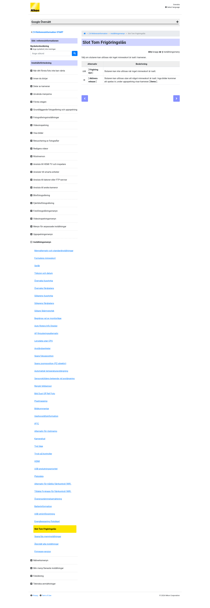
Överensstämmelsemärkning (48, 499)
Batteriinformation (43, 506)
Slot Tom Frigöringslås (45, 529)
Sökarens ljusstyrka (43, 296)
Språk (37, 265)
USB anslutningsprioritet (46, 469)
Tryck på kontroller (43, 453)
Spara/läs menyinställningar (47, 536)
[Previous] (85, 98)
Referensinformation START (47, 32)
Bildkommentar (41, 408)
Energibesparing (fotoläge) (47, 521)
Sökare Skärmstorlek (44, 311)
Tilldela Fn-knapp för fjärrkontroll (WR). (52, 491)
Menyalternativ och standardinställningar (53, 250)
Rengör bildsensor (43, 386)
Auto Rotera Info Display (45, 326)
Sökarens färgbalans (44, 303)
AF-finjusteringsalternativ (46, 333)
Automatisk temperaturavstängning (51, 371)
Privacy (35, 595)
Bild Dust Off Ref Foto (44, 393)
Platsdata (39, 476)
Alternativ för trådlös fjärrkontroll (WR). (52, 484)
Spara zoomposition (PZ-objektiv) (50, 363)
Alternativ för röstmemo (45, 431)
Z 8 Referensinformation (98, 34)
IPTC (36, 423)
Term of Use (46, 595)
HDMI (37, 461)
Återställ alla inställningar (46, 544)
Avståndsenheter (42, 348)
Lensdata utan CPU (43, 341)
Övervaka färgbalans (44, 288)
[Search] (50, 53)
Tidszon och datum (43, 273)
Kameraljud (39, 438)
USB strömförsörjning (44, 514)
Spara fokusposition (44, 356)
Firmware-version (42, 551)
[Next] (176, 98)
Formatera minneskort (45, 258)
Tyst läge (38, 446)
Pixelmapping (40, 401)
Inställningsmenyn (118, 34)
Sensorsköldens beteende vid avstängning (54, 378)
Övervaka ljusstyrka (43, 280)
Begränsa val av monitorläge (47, 318)
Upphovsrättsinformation (46, 416)
